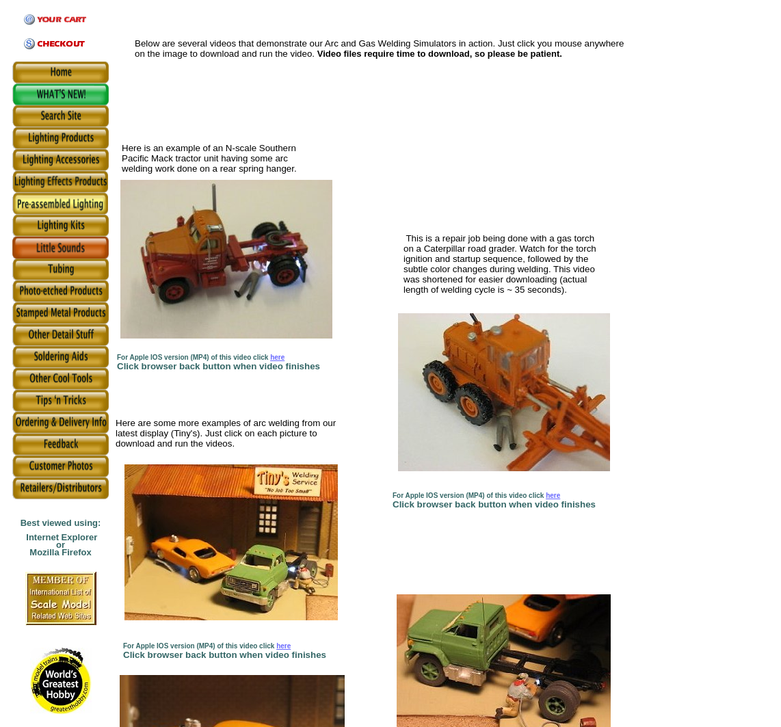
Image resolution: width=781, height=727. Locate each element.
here (277, 357)
